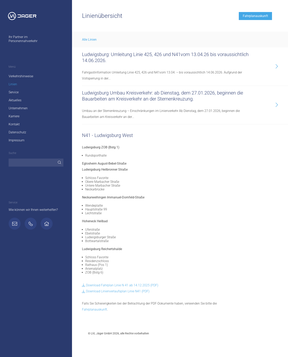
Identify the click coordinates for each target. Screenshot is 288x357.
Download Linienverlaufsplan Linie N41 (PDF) (115, 291)
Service (14, 92)
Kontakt (14, 124)
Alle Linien (89, 39)
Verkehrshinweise (21, 76)
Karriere (14, 116)
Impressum (16, 140)
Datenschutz (17, 132)
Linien (13, 84)
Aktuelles (15, 100)
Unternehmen (18, 108)
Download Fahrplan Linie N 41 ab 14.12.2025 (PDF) (120, 285)
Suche (12, 153)
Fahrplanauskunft (255, 16)
